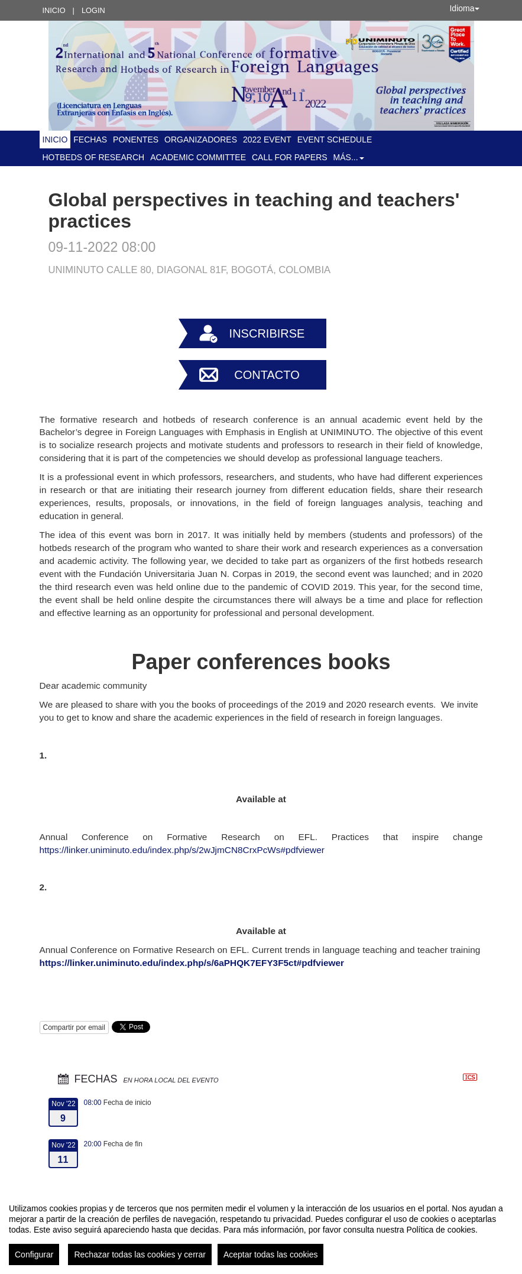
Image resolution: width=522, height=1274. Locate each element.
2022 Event (267, 139)
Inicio (54, 10)
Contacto (266, 374)
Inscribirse (267, 333)
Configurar (34, 1254)
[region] (261, 1229)
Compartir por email (74, 1027)
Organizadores (200, 139)
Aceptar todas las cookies (270, 1254)
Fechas (90, 139)
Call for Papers (290, 157)
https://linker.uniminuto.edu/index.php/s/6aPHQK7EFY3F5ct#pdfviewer (192, 963)
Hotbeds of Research (94, 157)
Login (93, 10)
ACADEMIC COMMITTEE (198, 157)
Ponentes (135, 139)
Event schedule (334, 139)
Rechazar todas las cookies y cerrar (140, 1254)
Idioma (464, 8)
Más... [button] (348, 157)
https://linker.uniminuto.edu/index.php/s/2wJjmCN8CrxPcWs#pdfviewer (182, 850)
